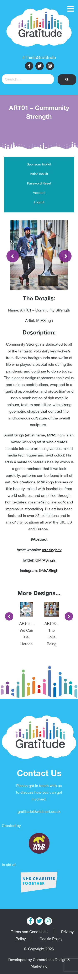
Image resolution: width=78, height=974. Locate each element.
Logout (39, 202)
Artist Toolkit (39, 174)
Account (39, 192)
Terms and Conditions (29, 932)
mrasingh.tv (52, 550)
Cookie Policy (51, 939)
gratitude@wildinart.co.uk (39, 811)
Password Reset (39, 183)
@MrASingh (45, 560)
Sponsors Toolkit (39, 164)
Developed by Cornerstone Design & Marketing (39, 962)
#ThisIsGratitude (39, 57)
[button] (67, 79)
